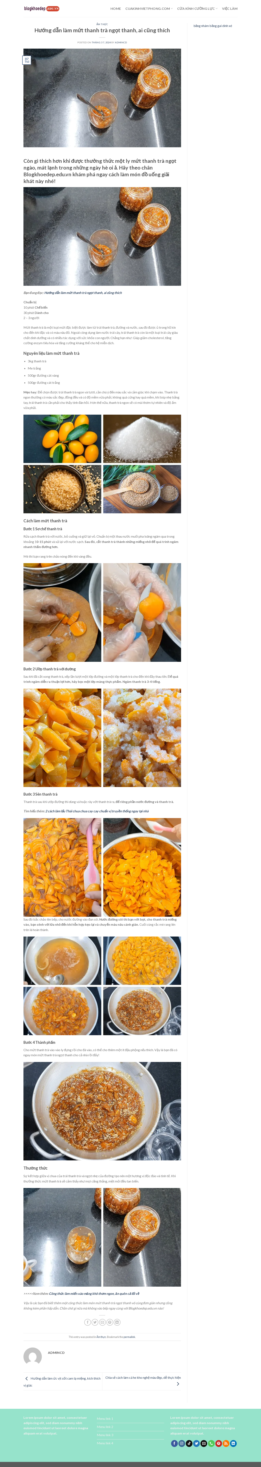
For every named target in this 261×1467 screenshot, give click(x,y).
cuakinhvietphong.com (149, 9)
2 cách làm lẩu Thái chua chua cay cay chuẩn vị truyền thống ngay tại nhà (96, 811)
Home (116, 8)
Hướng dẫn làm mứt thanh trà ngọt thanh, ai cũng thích (83, 293)
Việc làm (230, 8)
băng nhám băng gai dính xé (213, 26)
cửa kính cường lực (197, 9)
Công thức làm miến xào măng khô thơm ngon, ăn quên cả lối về (94, 1293)
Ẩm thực (102, 24)
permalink (129, 1337)
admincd (121, 42)
